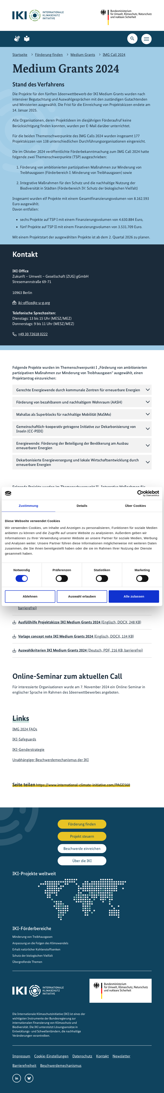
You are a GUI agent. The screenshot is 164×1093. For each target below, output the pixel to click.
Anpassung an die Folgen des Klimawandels (40, 943)
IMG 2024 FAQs (24, 729)
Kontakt (102, 1056)
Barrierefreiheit (24, 1065)
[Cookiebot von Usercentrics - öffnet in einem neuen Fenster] (140, 493)
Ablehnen (30, 596)
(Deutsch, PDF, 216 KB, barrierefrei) (80, 650)
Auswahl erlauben (82, 596)
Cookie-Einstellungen (51, 1056)
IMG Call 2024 (114, 54)
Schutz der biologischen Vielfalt (32, 956)
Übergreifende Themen (27, 962)
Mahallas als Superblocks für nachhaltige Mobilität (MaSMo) (63, 414)
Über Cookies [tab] (135, 505)
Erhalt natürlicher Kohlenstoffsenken (36, 949)
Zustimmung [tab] (28, 505)
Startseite (19, 54)
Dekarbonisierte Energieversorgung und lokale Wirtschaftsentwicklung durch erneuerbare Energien (77, 462)
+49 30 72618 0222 (33, 334)
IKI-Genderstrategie (28, 749)
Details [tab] (82, 505)
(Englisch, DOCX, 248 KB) (79, 622)
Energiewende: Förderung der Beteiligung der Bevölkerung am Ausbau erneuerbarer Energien (72, 445)
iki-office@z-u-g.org (34, 302)
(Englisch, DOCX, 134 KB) (76, 636)
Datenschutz (82, 1056)
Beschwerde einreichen (82, 848)
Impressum (21, 1056)
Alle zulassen (134, 596)
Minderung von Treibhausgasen (32, 937)
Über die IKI (82, 860)
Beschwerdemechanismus (60, 1065)
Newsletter (121, 1056)
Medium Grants (82, 54)
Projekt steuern (82, 836)
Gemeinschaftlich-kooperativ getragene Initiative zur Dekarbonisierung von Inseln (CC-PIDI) (76, 428)
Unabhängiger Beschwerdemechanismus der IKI (50, 759)
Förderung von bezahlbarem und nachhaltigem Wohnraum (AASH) (69, 402)
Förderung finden (49, 54)
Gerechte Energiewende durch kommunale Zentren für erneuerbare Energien (78, 390)
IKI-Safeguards (24, 739)
